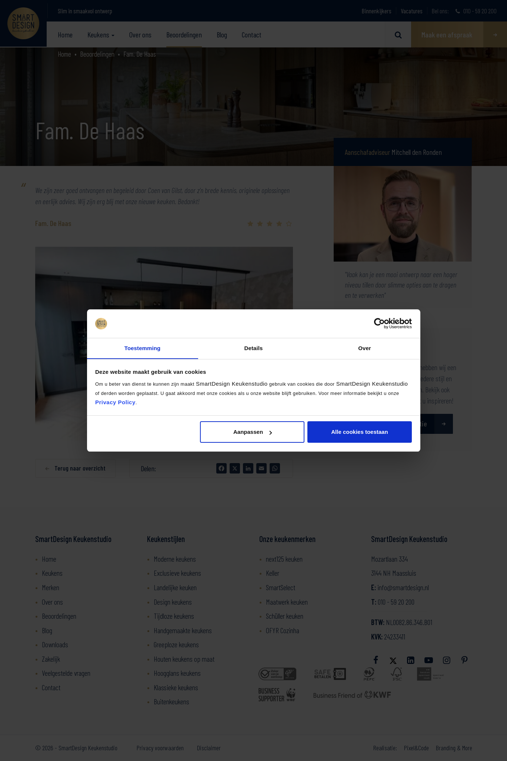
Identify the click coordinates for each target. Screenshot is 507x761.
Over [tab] (364, 348)
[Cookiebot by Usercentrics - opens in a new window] (379, 323)
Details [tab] (253, 348)
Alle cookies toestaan (359, 432)
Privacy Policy (115, 402)
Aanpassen (252, 432)
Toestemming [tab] (142, 348)
